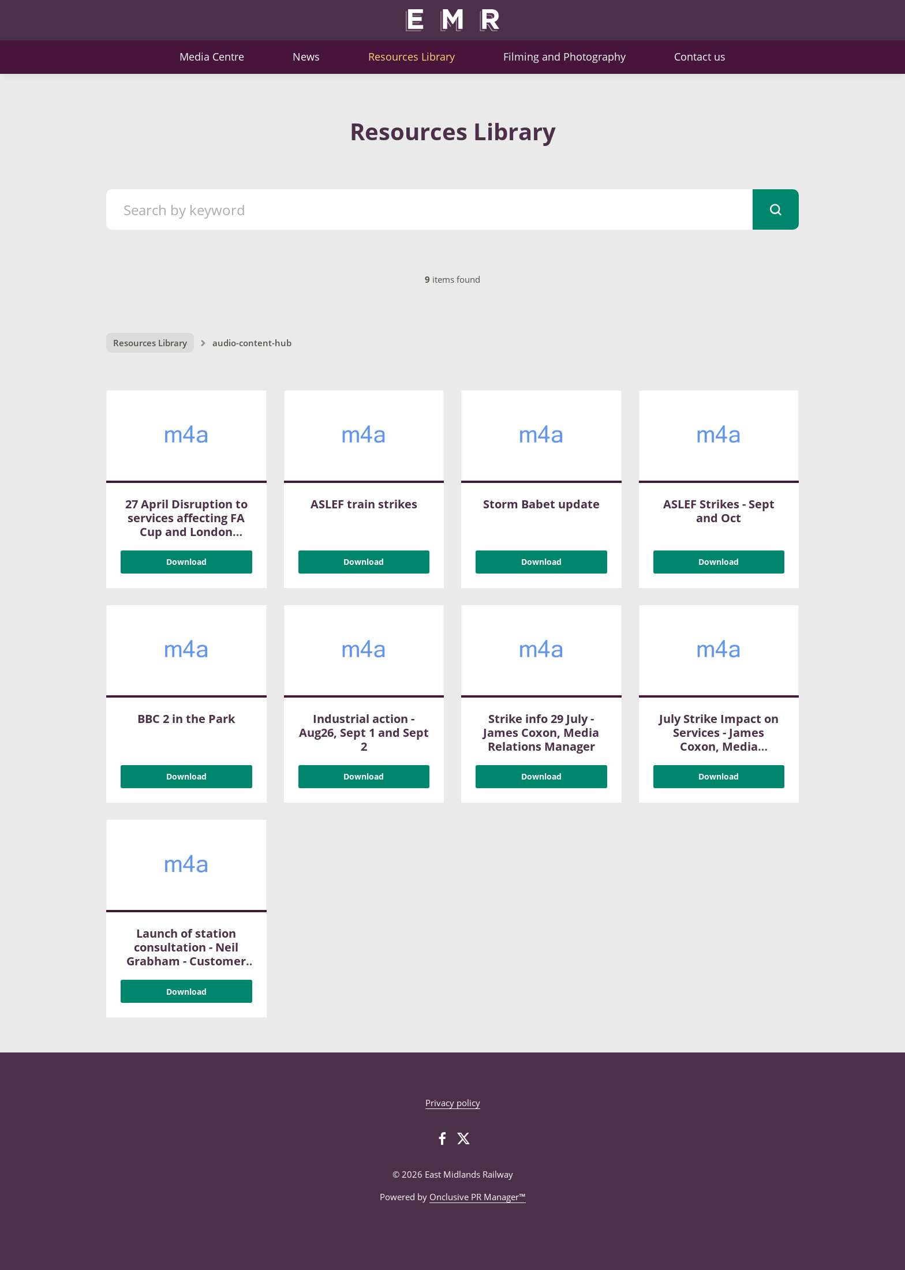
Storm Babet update (541, 504)
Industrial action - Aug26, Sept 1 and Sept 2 (364, 732)
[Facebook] (442, 1138)
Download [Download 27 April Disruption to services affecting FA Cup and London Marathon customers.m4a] (186, 561)
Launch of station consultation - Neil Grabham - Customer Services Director (186, 954)
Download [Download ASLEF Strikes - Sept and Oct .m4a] (718, 561)
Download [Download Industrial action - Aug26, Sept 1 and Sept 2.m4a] (363, 776)
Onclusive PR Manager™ (477, 1196)
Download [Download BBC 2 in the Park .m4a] (186, 776)
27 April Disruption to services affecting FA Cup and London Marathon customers (186, 524)
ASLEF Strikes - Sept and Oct (719, 511)
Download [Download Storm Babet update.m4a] (541, 561)
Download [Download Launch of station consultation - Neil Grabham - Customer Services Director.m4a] (186, 991)
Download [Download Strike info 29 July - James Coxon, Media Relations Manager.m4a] (541, 776)
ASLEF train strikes (364, 504)
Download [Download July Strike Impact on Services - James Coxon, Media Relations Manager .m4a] (718, 776)
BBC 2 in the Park (186, 718)
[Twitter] (463, 1138)
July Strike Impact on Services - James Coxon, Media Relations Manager (719, 739)
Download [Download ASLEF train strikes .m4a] (363, 561)
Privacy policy (452, 1102)
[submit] (776, 209)
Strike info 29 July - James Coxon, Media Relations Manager (541, 732)
